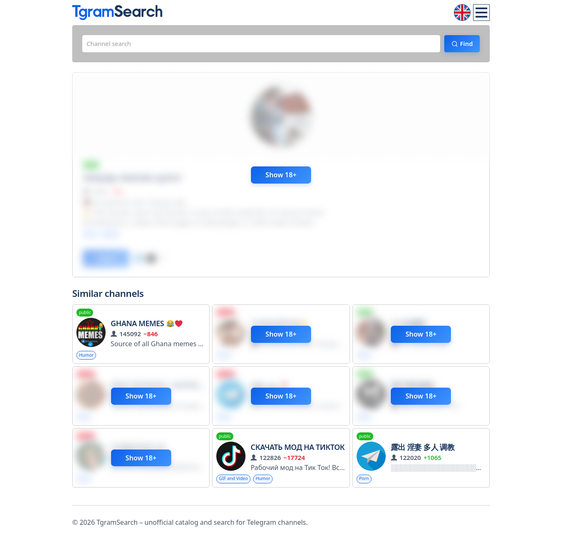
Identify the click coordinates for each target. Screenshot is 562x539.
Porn (365, 486)
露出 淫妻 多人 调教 (423, 454)
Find (463, 44)
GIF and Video (235, 486)
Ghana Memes (146, 328)
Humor (87, 360)
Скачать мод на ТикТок (297, 454)
